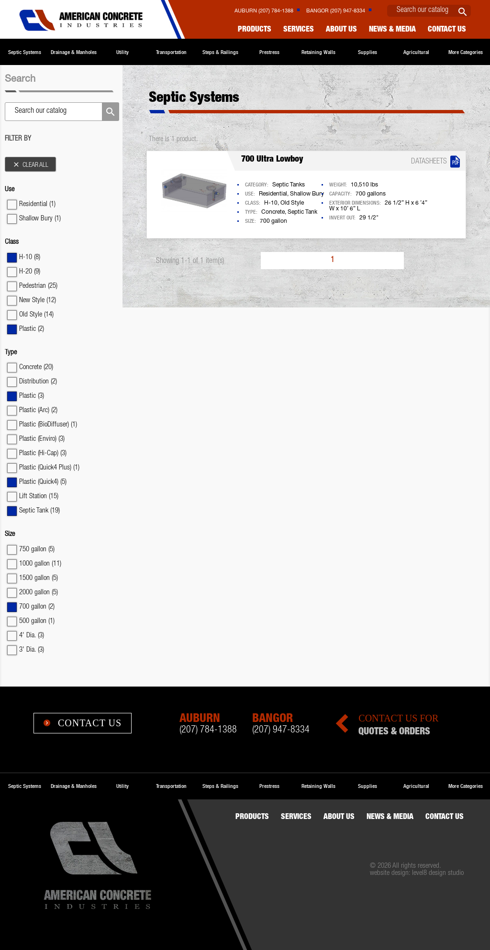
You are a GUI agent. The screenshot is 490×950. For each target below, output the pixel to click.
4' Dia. (31, 635)
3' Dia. (31, 650)
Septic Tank (39, 510)
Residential (37, 204)
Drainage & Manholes (74, 52)
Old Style (36, 314)
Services (298, 30)
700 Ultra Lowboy (272, 159)
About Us (341, 30)
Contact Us (83, 723)
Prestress (269, 52)
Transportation (171, 52)
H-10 (29, 257)
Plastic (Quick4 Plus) (49, 467)
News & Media (392, 30)
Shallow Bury (40, 218)
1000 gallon (40, 564)
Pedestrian (38, 286)
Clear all (30, 165)
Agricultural (416, 52)
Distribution (38, 381)
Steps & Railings (220, 52)
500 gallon (37, 621)
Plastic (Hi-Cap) (43, 453)
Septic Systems (24, 52)
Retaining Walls (318, 52)
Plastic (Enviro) (42, 439)
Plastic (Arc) (38, 410)
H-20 (29, 271)
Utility (122, 52)
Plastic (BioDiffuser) (48, 424)
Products (254, 30)
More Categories (465, 52)
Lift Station (38, 496)
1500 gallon (38, 578)
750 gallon (37, 549)
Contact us (447, 30)
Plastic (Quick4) (43, 482)
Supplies (367, 52)
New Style (37, 300)
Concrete (36, 367)
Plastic (31, 329)
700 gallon (37, 607)
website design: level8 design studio (417, 873)
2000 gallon (38, 592)
